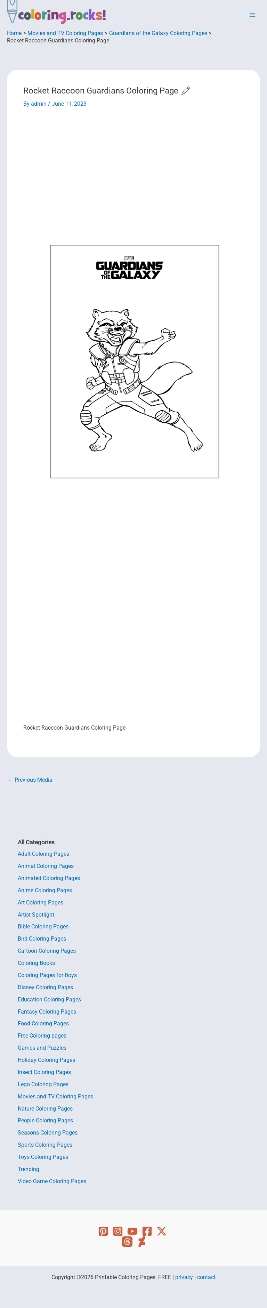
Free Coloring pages (42, 1036)
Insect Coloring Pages (44, 1072)
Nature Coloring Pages (45, 1109)
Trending (28, 1169)
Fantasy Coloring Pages (47, 1012)
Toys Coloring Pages (43, 1157)
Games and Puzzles (42, 1048)
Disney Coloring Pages (45, 987)
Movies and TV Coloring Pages (55, 1097)
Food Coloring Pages (43, 1024)
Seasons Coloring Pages (48, 1133)
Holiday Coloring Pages (46, 1060)
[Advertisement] (133, 163)
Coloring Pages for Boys (47, 975)
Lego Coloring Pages (43, 1084)
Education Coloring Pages (49, 1000)
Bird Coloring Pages (42, 939)
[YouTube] (132, 1231)
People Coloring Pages (45, 1121)
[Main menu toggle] (252, 14)
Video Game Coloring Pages (52, 1181)
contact (206, 1277)
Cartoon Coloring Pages (47, 951)
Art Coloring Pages (40, 903)
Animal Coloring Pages (46, 866)
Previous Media (30, 780)
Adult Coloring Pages (43, 854)
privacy (184, 1277)
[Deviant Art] (142, 1241)
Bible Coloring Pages (43, 927)
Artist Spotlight (36, 915)
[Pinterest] (103, 1231)
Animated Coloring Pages (49, 878)
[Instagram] (118, 1231)
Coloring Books (36, 963)
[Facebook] (147, 1231)
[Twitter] (161, 1231)
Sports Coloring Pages (45, 1145)
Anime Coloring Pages (45, 890)
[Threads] (127, 1241)
